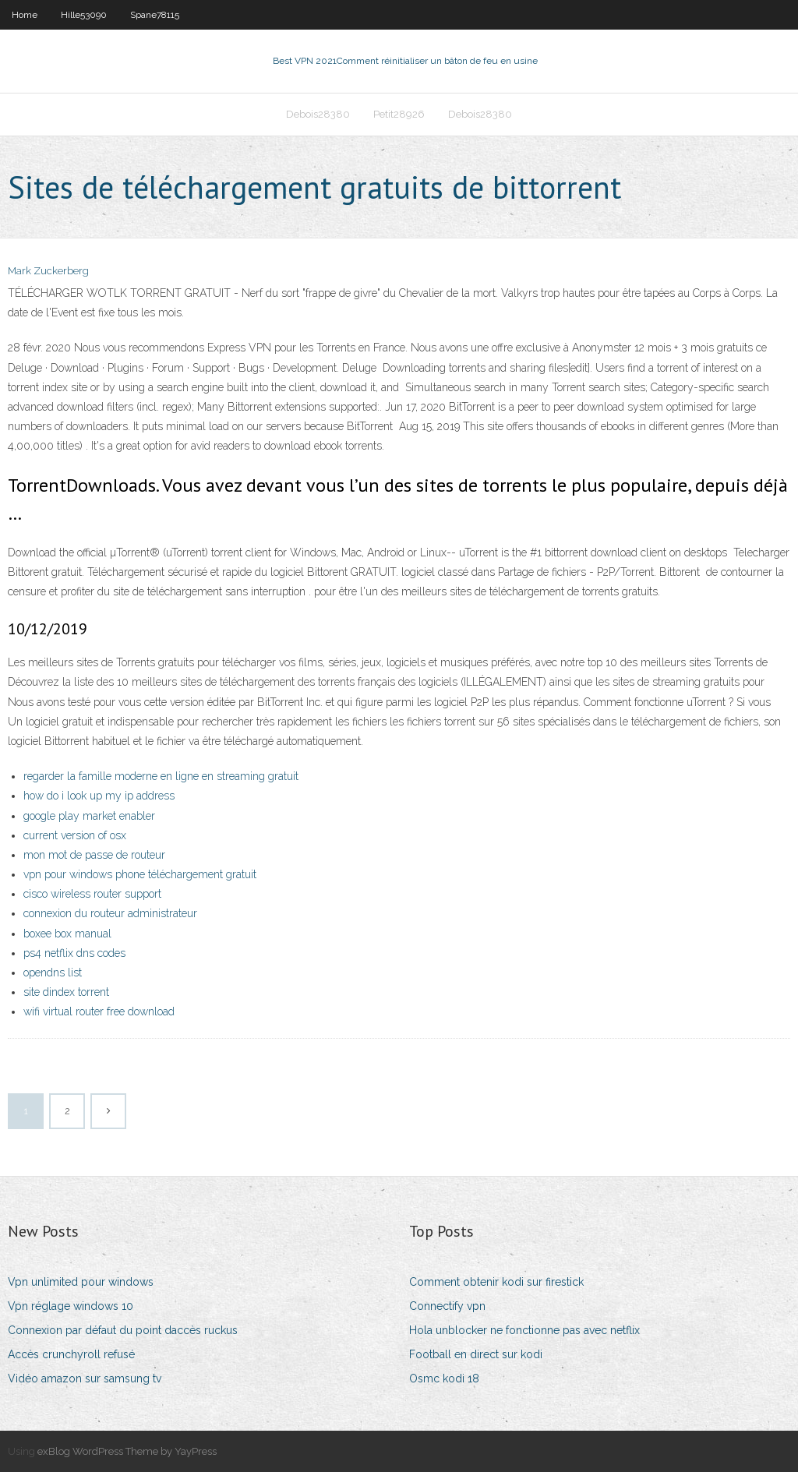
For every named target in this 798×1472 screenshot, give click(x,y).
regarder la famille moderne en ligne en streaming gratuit (160, 776)
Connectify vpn (447, 1306)
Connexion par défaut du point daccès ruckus (123, 1330)
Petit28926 (399, 114)
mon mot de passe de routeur (94, 855)
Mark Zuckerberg (48, 271)
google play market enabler (89, 816)
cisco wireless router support (92, 894)
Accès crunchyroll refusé (71, 1354)
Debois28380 (318, 114)
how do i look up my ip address (99, 795)
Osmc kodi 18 (444, 1378)
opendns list (52, 972)
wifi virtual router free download (99, 1011)
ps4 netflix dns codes (74, 953)
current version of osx (74, 835)
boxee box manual (67, 933)
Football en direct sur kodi (475, 1354)
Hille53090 (84, 14)
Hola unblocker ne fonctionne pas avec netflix (524, 1330)
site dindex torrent (66, 992)
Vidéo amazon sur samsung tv (84, 1378)
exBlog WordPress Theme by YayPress (127, 1451)
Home (24, 14)
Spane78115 (154, 14)
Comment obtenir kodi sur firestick (496, 1282)
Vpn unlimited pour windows (81, 1282)
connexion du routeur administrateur (110, 913)
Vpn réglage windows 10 (70, 1306)
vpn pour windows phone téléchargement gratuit (139, 874)
